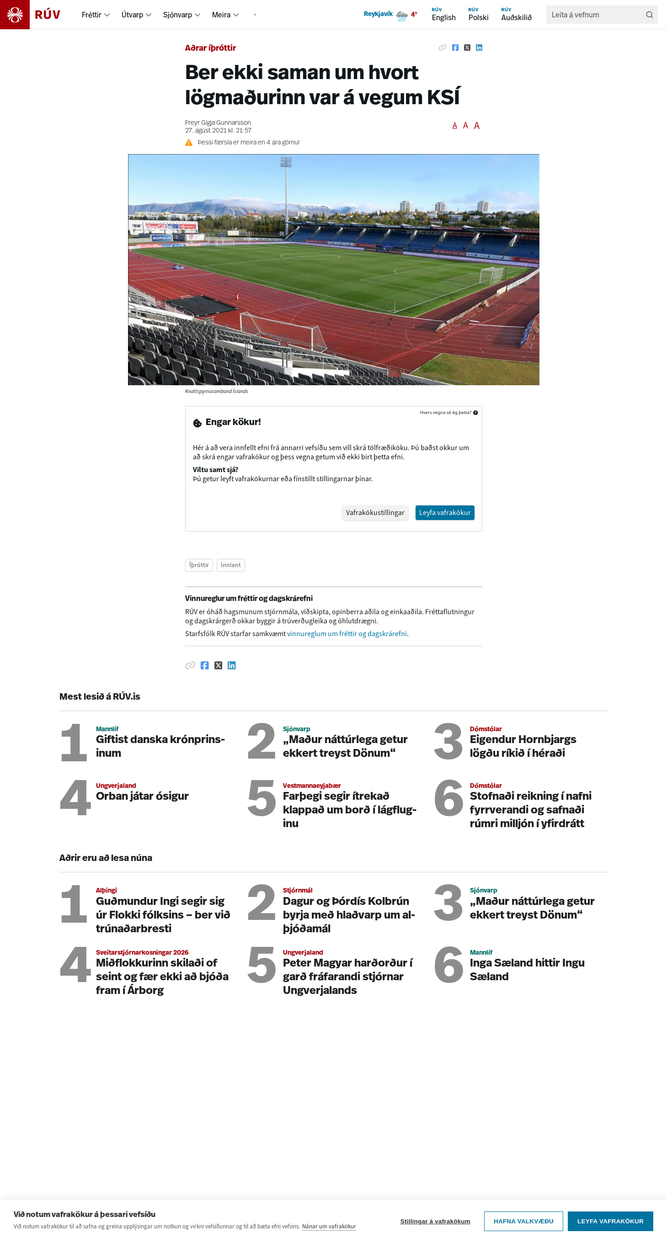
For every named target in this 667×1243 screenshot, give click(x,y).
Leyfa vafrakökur (610, 1222)
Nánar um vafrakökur (329, 1227)
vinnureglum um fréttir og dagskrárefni (347, 581)
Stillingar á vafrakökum (435, 1222)
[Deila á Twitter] (467, 47)
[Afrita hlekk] (442, 47)
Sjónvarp (177, 14)
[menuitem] (107, 14)
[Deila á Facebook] (455, 47)
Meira (221, 14)
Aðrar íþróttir (210, 48)
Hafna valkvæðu (524, 1222)
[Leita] (649, 14)
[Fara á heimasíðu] (38, 14)
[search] (597, 14)
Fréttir (91, 14)
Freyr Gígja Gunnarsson (218, 123)
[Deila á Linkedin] (479, 47)
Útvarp (132, 14)
